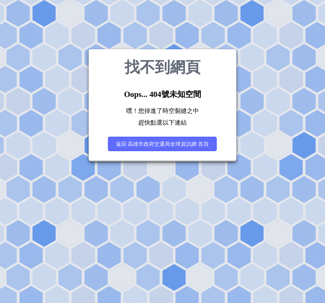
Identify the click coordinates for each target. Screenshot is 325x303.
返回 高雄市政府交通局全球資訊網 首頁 (162, 144)
